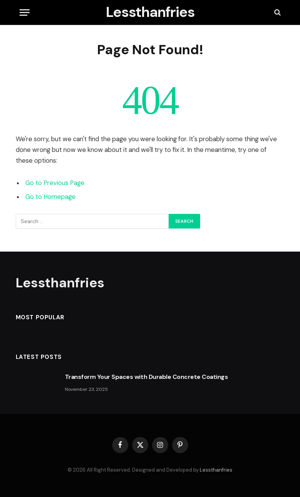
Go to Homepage (50, 197)
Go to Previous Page (55, 183)
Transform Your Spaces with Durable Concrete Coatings (146, 377)
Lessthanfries (216, 470)
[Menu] (25, 12)
